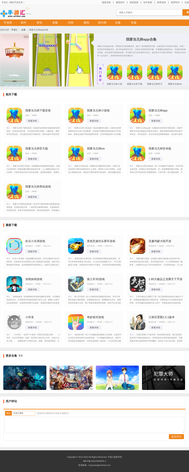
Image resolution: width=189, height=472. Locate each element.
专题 (133, 22)
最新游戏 (106, 2)
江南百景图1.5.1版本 (162, 317)
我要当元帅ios (175, 84)
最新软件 (120, 2)
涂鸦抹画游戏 (33, 279)
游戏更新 (134, 2)
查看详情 (32, 121)
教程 (86, 22)
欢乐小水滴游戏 (35, 241)
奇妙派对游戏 (95, 317)
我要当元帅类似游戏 (38, 186)
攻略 (55, 22)
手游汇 (14, 29)
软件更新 (147, 2)
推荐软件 (175, 2)
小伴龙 (29, 317)
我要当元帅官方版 (154, 85)
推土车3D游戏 (96, 279)
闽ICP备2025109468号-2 (94, 461)
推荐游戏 (161, 2)
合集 (118, 22)
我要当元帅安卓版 (160, 148)
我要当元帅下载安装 (134, 85)
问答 (71, 22)
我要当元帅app (158, 110)
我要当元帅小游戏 (114, 85)
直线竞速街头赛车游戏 (101, 241)
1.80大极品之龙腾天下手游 (165, 279)
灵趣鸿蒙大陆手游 (160, 241)
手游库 (8, 22)
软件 (23, 22)
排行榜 (102, 22)
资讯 (39, 22)
